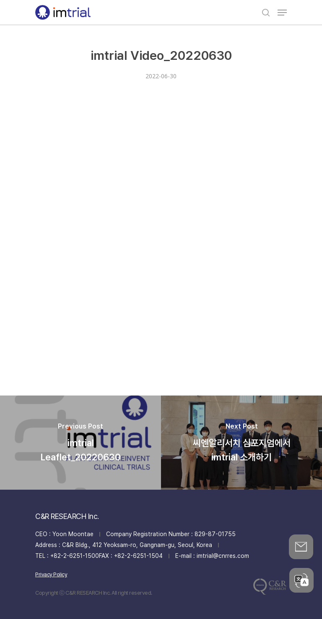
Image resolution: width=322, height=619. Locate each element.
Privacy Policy (51, 574)
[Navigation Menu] (282, 12)
